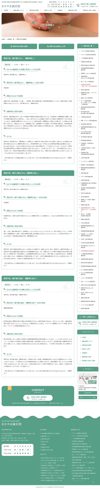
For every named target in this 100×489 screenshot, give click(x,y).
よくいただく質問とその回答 (49, 463)
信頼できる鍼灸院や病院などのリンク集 (52, 480)
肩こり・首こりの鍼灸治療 (87, 81)
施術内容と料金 (72, 10)
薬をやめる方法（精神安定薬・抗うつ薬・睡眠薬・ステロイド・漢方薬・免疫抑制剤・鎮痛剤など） (53, 460)
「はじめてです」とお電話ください (38, 399)
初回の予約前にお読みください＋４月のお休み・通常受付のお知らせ (53, 458)
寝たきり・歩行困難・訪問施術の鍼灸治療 (86, 214)
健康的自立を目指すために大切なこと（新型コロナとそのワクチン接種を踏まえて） (53, 473)
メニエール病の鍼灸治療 (86, 278)
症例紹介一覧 (10, 39)
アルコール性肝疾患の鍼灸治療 (88, 54)
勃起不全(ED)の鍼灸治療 (86, 262)
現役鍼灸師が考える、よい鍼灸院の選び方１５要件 (53, 470)
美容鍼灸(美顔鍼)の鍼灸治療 (87, 231)
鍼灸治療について (19, 10)
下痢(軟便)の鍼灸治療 (86, 117)
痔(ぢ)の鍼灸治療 (85, 196)
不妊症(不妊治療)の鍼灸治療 (87, 242)
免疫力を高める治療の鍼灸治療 (88, 285)
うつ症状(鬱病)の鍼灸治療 (87, 58)
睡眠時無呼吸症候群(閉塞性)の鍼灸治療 (88, 168)
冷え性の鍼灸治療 (85, 223)
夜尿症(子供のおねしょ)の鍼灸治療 (87, 288)
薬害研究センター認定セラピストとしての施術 (53, 475)
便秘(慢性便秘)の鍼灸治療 (87, 259)
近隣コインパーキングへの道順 (88, 397)
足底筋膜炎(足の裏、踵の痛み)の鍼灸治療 (88, 184)
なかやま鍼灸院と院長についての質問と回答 (53, 478)
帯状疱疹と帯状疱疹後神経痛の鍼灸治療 (88, 188)
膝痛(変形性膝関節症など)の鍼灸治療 (87, 226)
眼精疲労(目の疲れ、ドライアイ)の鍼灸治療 (88, 93)
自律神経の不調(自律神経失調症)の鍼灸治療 (87, 153)
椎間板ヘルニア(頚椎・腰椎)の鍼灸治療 (88, 200)
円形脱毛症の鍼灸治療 (86, 61)
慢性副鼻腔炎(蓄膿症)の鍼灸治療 (88, 266)
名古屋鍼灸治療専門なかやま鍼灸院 (51, 433)
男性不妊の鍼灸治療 (85, 193)
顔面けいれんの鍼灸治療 (86, 98)
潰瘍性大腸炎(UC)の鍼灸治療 (88, 65)
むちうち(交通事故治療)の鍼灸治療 (87, 273)
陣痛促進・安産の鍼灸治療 (87, 165)
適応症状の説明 (34, 10)
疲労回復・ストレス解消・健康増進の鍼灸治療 (87, 234)
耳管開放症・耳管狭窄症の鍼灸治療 (87, 144)
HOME (6, 10)
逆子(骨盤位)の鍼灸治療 (86, 136)
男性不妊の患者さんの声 (57, 46)
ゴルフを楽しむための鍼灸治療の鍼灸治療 (86, 132)
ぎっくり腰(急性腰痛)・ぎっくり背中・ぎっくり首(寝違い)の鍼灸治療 (88, 102)
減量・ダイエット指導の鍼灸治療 (89, 120)
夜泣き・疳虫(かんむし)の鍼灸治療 (87, 293)
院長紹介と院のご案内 (89, 10)
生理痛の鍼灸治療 (85, 180)
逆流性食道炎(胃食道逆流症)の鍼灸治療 (88, 107)
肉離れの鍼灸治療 (85, 219)
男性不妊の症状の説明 (20, 46)
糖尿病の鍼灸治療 (85, 205)
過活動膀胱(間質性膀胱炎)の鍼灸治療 (87, 69)
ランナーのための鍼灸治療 (87, 305)
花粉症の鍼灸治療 (85, 89)
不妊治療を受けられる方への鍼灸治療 (88, 246)
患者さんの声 (48, 10)
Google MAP (87, 393)
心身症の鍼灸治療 (85, 157)
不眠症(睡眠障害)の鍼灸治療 (87, 251)
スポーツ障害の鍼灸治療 (86, 176)
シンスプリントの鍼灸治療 (87, 161)
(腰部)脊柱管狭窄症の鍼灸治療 (88, 301)
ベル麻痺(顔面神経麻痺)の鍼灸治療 (87, 254)
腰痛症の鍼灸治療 (85, 297)
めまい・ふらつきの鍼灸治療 (88, 281)
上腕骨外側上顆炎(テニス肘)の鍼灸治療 (88, 148)
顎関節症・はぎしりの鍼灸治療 (88, 73)
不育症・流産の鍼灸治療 (86, 239)
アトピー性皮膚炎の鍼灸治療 (88, 51)
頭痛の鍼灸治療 (84, 173)
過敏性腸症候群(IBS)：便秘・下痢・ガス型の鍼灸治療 (89, 85)
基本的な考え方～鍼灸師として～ (50, 468)
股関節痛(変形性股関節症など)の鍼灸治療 (88, 127)
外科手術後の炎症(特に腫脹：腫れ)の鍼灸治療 (87, 112)
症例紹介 (60, 10)
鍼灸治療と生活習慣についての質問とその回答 (53, 465)
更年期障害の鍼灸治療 (86, 124)
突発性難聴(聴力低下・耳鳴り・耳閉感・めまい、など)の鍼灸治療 (88, 209)
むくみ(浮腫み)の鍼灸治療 (87, 269)
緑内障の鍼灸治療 (85, 308)
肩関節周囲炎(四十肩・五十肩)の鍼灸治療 (87, 77)
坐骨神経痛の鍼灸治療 (86, 140)
